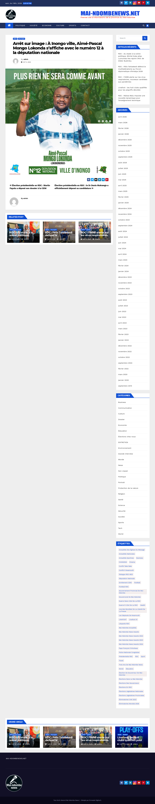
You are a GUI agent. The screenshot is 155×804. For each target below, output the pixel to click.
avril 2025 (122, 185)
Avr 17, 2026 (52, 744)
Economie (46, 25)
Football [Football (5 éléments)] (137, 582)
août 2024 (122, 231)
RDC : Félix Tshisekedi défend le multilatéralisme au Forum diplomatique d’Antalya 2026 (132, 69)
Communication (125, 408)
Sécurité (122, 511)
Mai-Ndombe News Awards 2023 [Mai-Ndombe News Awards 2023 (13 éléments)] (131, 640)
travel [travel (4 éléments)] (121, 660)
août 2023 (122, 300)
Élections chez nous (127, 437)
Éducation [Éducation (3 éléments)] (129, 669)
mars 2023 (122, 329)
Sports (72, 25)
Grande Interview (125, 454)
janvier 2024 (123, 271)
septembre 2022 (125, 363)
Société (33, 25)
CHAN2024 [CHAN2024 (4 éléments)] (123, 562)
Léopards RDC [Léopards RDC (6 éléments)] (124, 623)
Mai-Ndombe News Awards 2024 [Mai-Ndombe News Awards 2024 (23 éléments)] (131, 644)
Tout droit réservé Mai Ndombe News (66, 800)
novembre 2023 (125, 283)
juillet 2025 (123, 168)
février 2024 (123, 266)
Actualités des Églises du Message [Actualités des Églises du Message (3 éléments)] (132, 550)
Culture (60, 25)
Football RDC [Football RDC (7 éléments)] (124, 587)
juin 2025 (122, 174)
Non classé (123, 471)
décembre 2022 (125, 346)
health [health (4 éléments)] (142, 605)
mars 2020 (122, 374)
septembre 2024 (125, 226)
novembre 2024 (125, 214)
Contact (85, 25)
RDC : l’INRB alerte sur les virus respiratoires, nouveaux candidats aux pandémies (95, 236)
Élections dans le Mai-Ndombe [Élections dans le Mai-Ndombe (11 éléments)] (130, 679)
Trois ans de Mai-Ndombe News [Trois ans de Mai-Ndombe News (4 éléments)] (131, 665)
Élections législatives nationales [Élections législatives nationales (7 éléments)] (131, 691)
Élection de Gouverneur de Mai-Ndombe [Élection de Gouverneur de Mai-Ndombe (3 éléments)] (131, 674)
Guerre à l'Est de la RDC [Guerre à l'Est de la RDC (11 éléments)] (128, 605)
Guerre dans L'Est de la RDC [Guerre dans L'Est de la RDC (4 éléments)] (129, 601)
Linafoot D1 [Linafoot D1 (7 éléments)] (133, 619)
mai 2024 (122, 248)
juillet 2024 (123, 237)
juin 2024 (122, 243)
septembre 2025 (125, 157)
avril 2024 (122, 254)
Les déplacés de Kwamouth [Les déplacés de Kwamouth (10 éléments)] (129, 615)
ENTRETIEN (123, 442)
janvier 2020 (123, 380)
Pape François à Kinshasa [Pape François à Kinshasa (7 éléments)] (128, 648)
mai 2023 (122, 317)
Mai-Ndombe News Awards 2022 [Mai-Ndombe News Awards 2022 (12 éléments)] (131, 636)
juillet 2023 (123, 306)
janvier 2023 (123, 340)
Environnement (124, 448)
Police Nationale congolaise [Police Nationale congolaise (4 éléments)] (129, 652)
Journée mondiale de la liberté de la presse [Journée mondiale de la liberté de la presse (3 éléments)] (132, 610)
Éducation (122, 431)
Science (121, 505)
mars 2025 (122, 191)
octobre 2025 (124, 151)
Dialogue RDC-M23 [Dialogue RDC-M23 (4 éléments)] (126, 574)
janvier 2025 (123, 203)
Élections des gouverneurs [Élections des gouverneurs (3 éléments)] (129, 683)
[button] (143, 26)
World (120, 534)
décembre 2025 (125, 140)
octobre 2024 (124, 220)
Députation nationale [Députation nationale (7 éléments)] (127, 578)
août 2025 (122, 163)
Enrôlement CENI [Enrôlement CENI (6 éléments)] (125, 582)
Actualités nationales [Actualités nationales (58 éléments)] (127, 554)
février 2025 (123, 197)
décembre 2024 (125, 208)
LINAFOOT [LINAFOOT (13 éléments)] (123, 619)
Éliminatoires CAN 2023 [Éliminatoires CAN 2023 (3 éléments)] (127, 699)
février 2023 (123, 334)
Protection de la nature (128, 488)
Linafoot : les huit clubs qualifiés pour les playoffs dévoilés (130, 740)
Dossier (121, 419)
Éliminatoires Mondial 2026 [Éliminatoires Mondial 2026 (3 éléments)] (129, 704)
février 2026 (123, 128)
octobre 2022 (124, 357)
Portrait (121, 482)
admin (25, 59)
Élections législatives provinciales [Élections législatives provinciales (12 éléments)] (131, 695)
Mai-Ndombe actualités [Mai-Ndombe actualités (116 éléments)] (127, 628)
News (15, 38)
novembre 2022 (125, 351)
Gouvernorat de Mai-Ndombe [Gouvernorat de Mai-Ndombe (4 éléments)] (130, 597)
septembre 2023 (125, 294)
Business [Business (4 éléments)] (139, 558)
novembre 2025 (125, 145)
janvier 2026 (123, 134)
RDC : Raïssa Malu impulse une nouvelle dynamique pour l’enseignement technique (131, 98)
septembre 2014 (125, 386)
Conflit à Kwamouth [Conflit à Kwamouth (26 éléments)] (126, 570)
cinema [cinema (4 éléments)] (132, 562)
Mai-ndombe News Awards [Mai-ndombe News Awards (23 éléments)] (129, 632)
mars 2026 (122, 123)
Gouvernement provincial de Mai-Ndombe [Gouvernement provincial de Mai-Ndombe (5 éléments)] (131, 592)
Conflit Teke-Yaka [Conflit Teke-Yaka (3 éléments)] (125, 566)
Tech (120, 528)
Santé (88, 229)
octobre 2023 (124, 289)
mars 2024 (122, 260)
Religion (121, 494)
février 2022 (123, 369)
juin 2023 (122, 311)
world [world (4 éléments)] (121, 669)
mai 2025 (122, 180)
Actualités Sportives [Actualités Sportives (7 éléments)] (126, 558)
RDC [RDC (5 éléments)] (136, 656)
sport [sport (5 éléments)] (143, 656)
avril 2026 (122, 117)
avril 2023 (122, 323)
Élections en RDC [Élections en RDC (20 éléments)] (125, 687)
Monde (121, 459)
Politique (20, 25)
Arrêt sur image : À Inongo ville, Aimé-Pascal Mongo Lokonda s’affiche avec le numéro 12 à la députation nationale (58, 48)
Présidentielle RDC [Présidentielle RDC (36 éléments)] (126, 656)
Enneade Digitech (95, 800)
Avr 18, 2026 (16, 744)
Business (122, 402)
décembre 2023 (125, 277)
